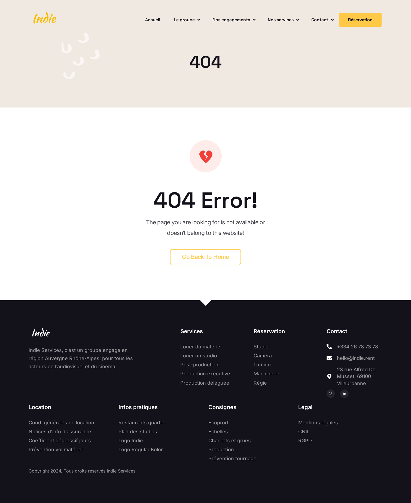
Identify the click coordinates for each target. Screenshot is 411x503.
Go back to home (205, 256)
